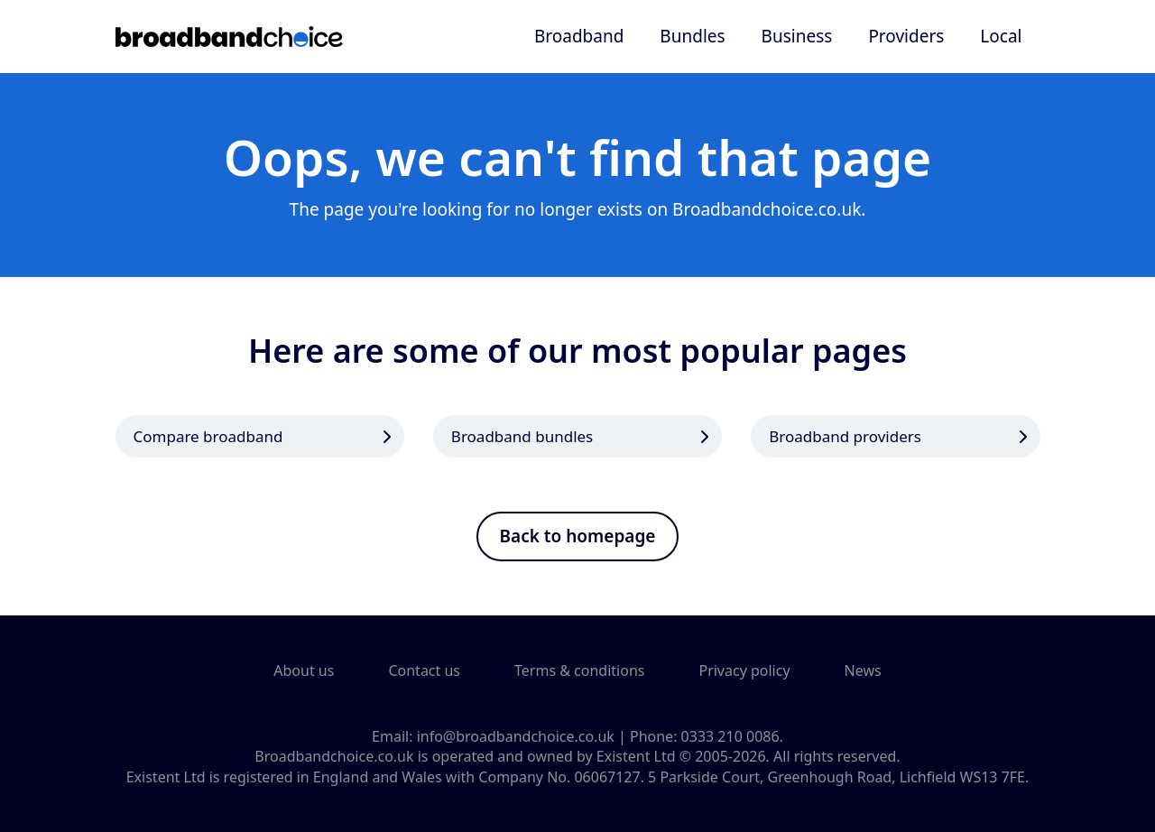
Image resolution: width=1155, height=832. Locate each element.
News (863, 670)
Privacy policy (744, 670)
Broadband (579, 36)
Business (797, 36)
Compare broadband (208, 436)
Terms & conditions (579, 670)
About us (303, 670)
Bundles (692, 36)
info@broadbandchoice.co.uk (515, 736)
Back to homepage (578, 536)
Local (1000, 36)
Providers (906, 36)
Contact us (424, 670)
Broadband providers (845, 436)
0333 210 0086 (730, 736)
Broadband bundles (522, 436)
